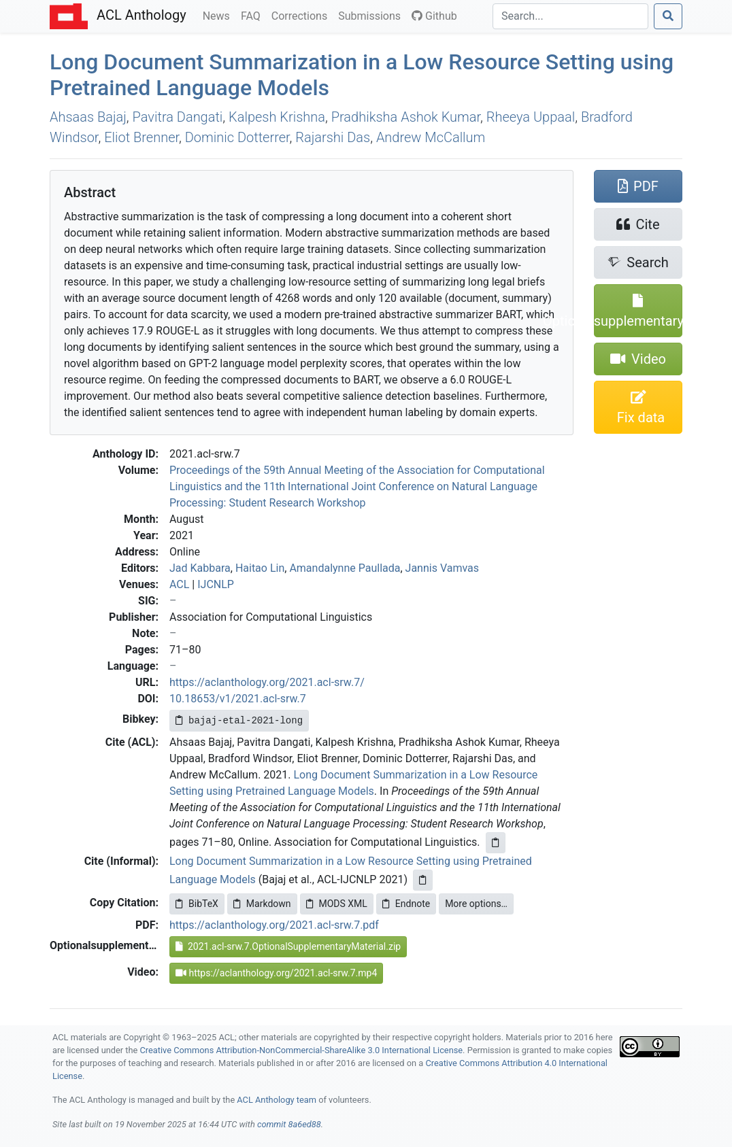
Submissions (372, 14)
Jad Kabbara (200, 568)
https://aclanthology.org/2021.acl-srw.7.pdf (274, 925)
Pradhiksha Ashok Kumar (405, 117)
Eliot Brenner (141, 137)
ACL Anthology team (276, 1100)
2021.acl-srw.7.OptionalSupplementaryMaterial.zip (288, 946)
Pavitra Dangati (178, 117)
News (219, 14)
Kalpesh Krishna (277, 117)
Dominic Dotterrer (237, 137)
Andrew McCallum (430, 137)
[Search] (570, 16)
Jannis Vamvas (442, 568)
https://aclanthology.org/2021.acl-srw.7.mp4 (276, 973)
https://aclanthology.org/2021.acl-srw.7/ (267, 682)
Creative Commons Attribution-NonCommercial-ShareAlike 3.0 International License (301, 1050)
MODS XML (336, 903)
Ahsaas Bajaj (88, 117)
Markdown (262, 903)
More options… (476, 903)
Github (434, 16)
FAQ (253, 14)
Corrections (302, 14)
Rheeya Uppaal (530, 117)
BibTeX (197, 903)
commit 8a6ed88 (289, 1124)
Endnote (406, 903)
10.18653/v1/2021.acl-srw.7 (237, 698)
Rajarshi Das (332, 137)
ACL (179, 584)
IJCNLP (215, 584)
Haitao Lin (259, 568)
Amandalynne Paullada (344, 568)
